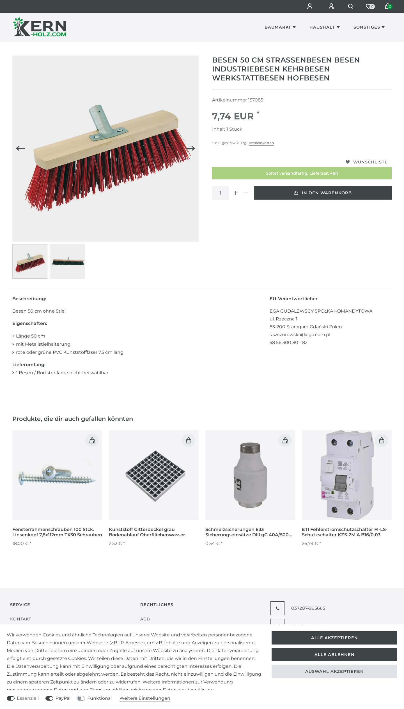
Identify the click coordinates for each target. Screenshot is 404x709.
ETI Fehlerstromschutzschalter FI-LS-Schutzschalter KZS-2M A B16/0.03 (344, 532)
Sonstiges (367, 27)
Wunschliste (367, 162)
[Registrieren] (329, 6)
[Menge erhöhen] (236, 193)
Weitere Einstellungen (145, 698)
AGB (145, 619)
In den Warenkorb (323, 192)
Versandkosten (261, 143)
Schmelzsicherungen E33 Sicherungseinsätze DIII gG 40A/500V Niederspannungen (248, 532)
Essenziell (28, 698)
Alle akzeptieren (334, 637)
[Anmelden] (307, 6)
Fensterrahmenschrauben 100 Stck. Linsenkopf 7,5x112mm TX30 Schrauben (57, 532)
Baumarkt (278, 27)
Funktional (99, 698)
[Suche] (349, 6)
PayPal (63, 698)
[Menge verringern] (246, 193)
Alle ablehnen (335, 654)
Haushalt (322, 27)
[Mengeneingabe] (220, 193)
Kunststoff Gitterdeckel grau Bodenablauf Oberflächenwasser (147, 532)
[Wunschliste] (368, 6)
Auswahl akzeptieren (334, 671)
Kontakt (20, 619)
